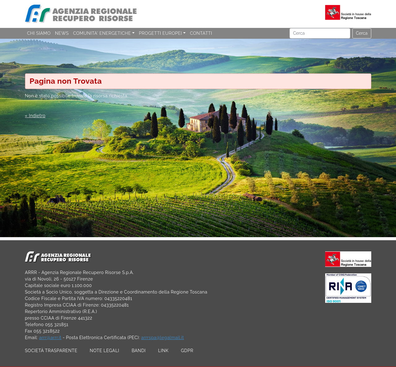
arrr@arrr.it (50, 337)
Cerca (362, 33)
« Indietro (35, 115)
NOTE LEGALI (104, 350)
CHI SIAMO (39, 33)
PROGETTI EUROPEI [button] (160, 33)
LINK (163, 350)
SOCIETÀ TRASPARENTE (51, 350)
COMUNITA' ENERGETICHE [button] (102, 33)
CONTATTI (201, 33)
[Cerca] (320, 33)
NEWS (62, 33)
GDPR (187, 350)
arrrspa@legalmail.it (162, 337)
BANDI (138, 350)
